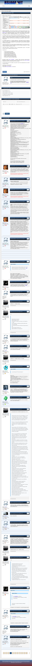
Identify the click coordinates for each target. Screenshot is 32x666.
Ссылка (22, 123)
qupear (11, 397)
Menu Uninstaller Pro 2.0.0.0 (6, 91)
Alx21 (11, 502)
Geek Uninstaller (27, 60)
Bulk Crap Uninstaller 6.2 (8, 66)
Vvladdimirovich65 (12, 178)
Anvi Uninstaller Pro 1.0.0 (6, 90)
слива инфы (16, 596)
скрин (26, 285)
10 (26, 653)
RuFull (11, 301)
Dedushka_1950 (12, 189)
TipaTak (11, 386)
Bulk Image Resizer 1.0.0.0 (6, 95)
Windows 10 (4, 32)
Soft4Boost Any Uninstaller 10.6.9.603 (8, 94)
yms (11, 513)
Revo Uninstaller (11, 59)
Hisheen (11, 587)
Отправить (7, 113)
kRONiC (11, 366)
